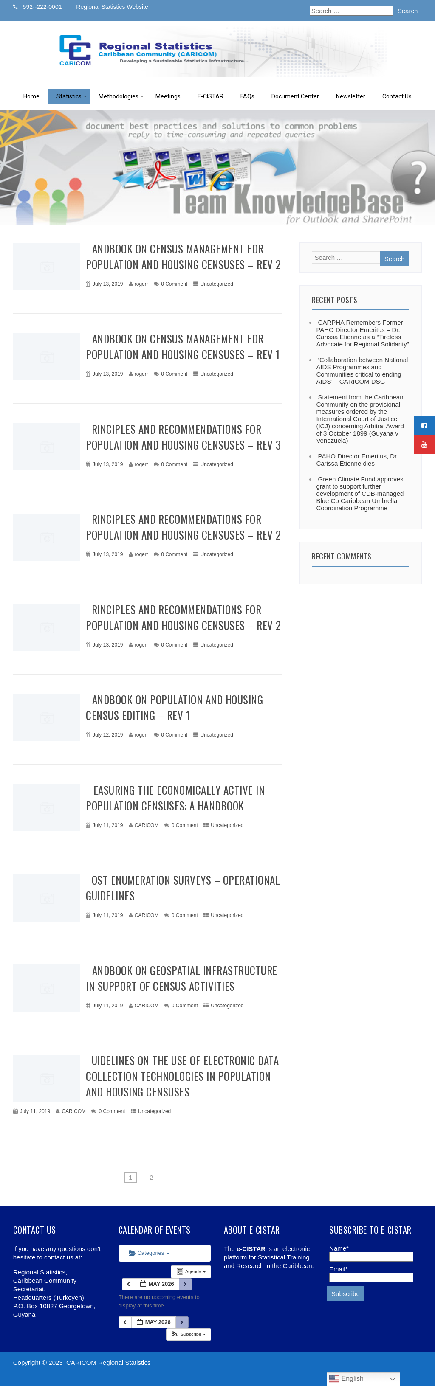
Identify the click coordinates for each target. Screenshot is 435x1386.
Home (31, 96)
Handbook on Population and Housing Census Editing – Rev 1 (174, 707)
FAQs (247, 96)
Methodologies (121, 96)
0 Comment (174, 284)
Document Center (295, 96)
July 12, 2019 (108, 735)
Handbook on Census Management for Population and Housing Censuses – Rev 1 (183, 346)
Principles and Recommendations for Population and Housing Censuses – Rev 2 (183, 527)
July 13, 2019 (108, 284)
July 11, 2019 (108, 825)
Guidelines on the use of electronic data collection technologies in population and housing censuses (182, 1075)
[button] (188, 1334)
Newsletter (350, 96)
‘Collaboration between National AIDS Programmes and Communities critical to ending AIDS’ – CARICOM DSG (362, 370)
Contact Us (397, 96)
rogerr (141, 284)
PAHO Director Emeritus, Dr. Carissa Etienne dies (357, 460)
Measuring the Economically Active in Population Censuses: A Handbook (175, 797)
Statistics (71, 96)
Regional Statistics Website (112, 6)
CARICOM (147, 825)
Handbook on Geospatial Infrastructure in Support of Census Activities (181, 978)
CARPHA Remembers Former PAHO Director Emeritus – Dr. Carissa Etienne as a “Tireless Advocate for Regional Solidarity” (362, 333)
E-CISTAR (210, 96)
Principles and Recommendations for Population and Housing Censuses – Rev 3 (183, 437)
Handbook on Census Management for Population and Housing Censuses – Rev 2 (183, 256)
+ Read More (264, 306)
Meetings (168, 96)
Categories (149, 1253)
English (346, 1379)
